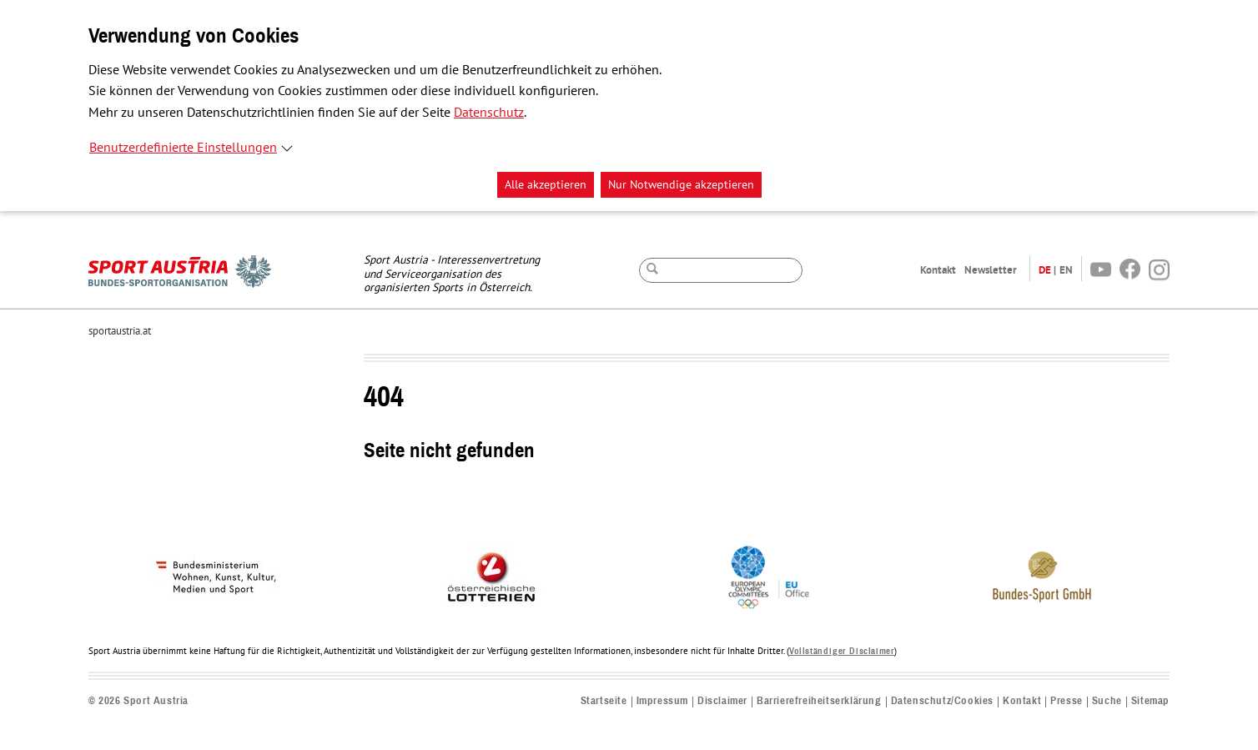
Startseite (604, 701)
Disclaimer (722, 701)
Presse (1066, 701)
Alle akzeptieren (545, 185)
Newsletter (990, 270)
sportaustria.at (119, 331)
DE (1045, 270)
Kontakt (938, 270)
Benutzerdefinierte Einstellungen (183, 147)
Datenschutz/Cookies (942, 701)
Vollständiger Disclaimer (841, 651)
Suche (1107, 701)
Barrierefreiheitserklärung (819, 701)
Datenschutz (489, 112)
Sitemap (1150, 701)
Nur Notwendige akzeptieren (681, 185)
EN (1066, 270)
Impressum (662, 701)
